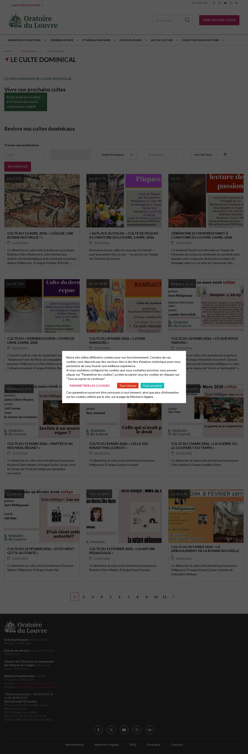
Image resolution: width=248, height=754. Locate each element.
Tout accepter (152, 385)
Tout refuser (127, 385)
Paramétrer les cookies (90, 385)
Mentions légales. (142, 396)
